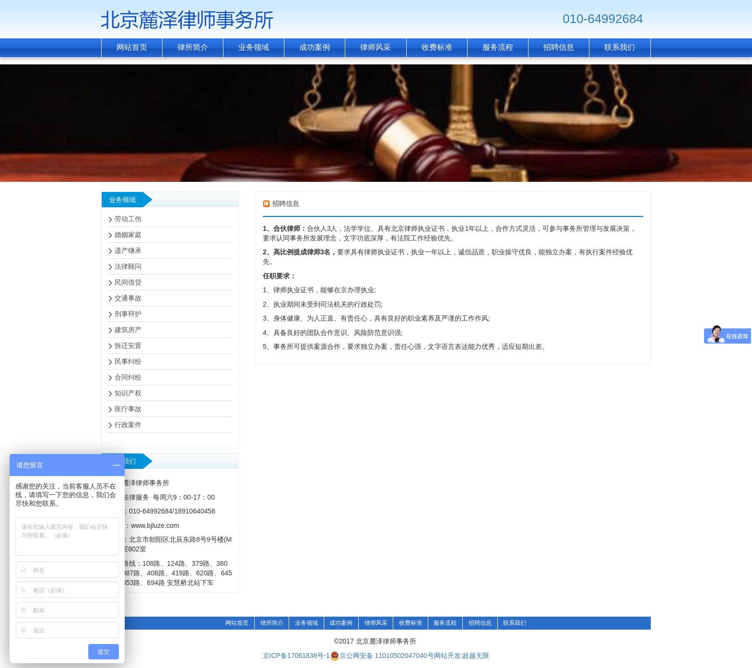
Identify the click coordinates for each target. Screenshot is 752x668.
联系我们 (514, 623)
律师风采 (376, 623)
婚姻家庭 (128, 235)
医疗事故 (128, 409)
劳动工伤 (128, 219)
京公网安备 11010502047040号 (382, 656)
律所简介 (271, 623)
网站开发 (447, 655)
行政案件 (128, 425)
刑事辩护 (128, 314)
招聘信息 (480, 623)
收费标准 (410, 623)
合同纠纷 (128, 377)
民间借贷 (128, 282)
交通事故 (128, 298)
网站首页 (236, 623)
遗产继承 (128, 250)
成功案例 (340, 623)
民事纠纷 (128, 361)
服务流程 (445, 623)
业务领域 (306, 623)
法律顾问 (128, 266)
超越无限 (475, 655)
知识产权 (128, 393)
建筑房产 (128, 330)
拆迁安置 (128, 345)
